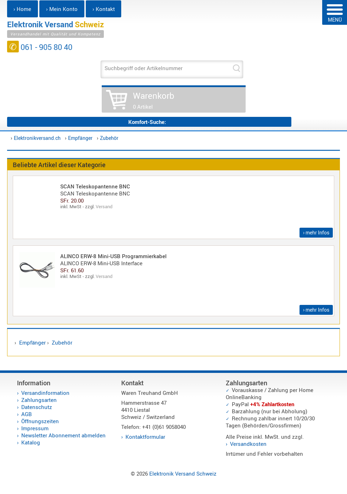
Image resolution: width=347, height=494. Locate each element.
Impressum (35, 428)
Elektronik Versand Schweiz (183, 473)
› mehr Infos (316, 232)
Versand (104, 206)
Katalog (30, 442)
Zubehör (109, 138)
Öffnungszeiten (40, 421)
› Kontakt (104, 8)
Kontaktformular (145, 436)
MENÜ (335, 13)
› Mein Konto (62, 8)
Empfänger (80, 138)
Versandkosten (248, 443)
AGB (26, 414)
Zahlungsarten (39, 399)
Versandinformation (45, 392)
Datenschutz (36, 406)
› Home (22, 8)
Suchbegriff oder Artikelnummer (144, 68)
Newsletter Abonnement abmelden (63, 435)
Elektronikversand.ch (37, 138)
